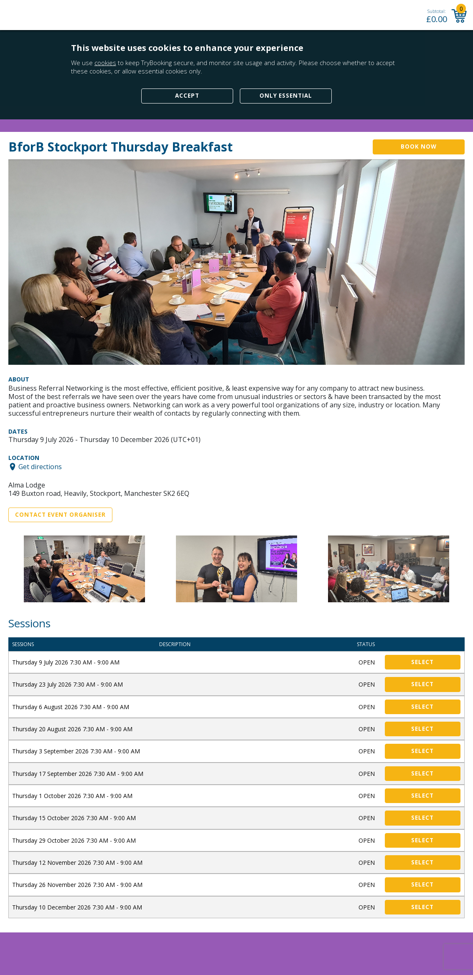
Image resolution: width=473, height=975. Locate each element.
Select (422, 662)
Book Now (419, 146)
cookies (105, 62)
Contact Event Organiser (60, 514)
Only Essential (285, 95)
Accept (187, 95)
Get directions (40, 466)
